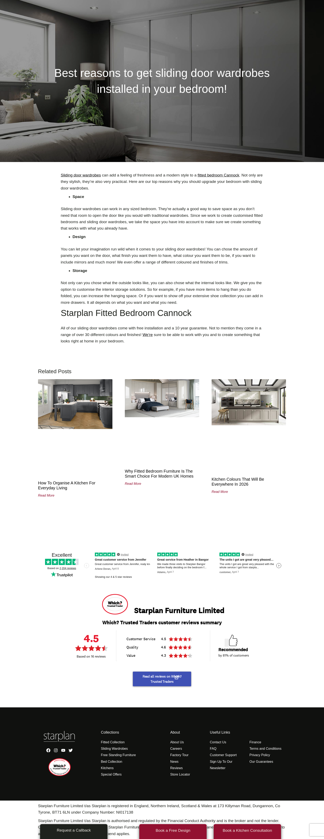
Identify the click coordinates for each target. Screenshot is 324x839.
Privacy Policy (259, 755)
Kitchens (107, 768)
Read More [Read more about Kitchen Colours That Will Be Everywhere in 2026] (220, 491)
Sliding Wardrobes (114, 748)
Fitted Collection (113, 742)
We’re (148, 335)
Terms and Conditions (265, 748)
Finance (255, 742)
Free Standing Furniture (118, 755)
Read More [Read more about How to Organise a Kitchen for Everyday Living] (46, 495)
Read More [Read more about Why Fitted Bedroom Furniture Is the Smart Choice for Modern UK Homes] (133, 483)
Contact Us (218, 742)
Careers (176, 748)
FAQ (213, 748)
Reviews (176, 768)
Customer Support (223, 755)
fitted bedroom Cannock (218, 175)
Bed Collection (111, 761)
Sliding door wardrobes (81, 175)
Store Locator (180, 774)
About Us (177, 742)
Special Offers (111, 774)
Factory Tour (179, 755)
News (174, 761)
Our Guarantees (261, 761)
